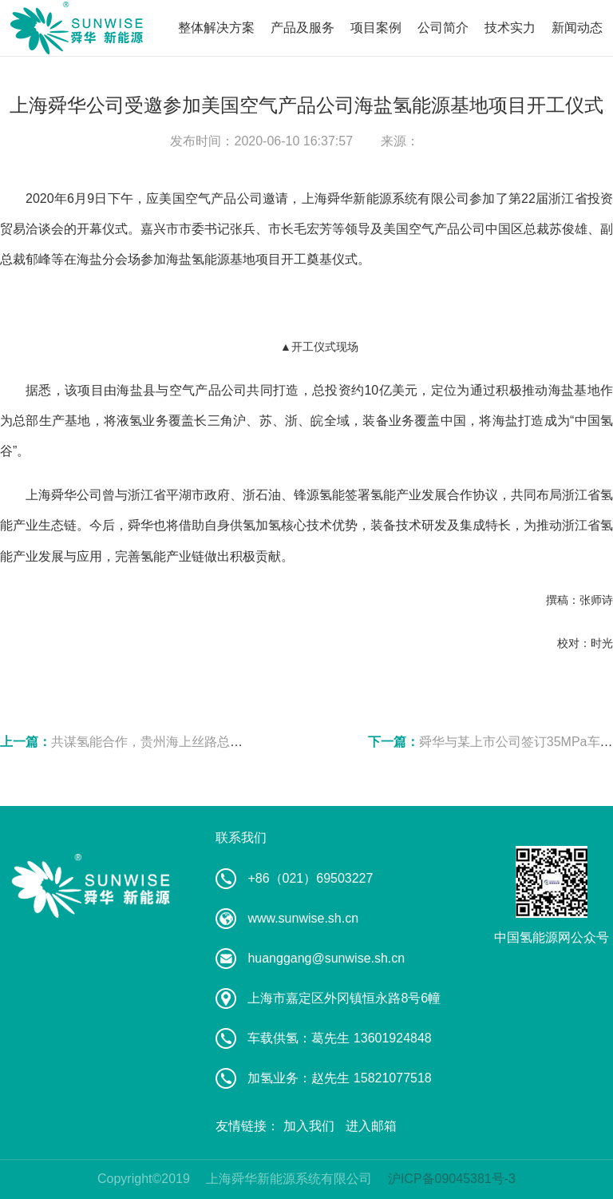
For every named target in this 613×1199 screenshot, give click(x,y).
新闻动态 (577, 27)
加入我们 (308, 1126)
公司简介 (443, 27)
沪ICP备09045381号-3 (452, 1178)
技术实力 (510, 27)
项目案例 (375, 27)
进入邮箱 (371, 1126)
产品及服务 (302, 27)
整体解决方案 (216, 27)
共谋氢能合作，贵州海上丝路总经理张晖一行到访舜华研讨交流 (230, 741)
